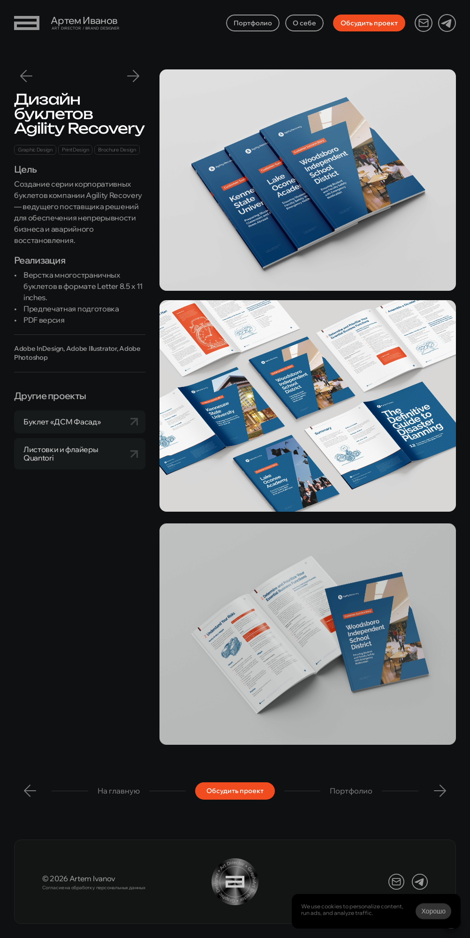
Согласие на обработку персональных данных (93, 888)
